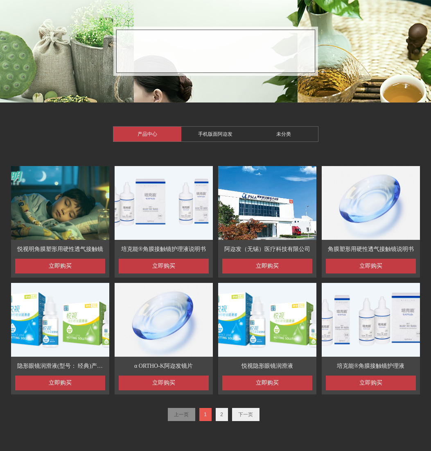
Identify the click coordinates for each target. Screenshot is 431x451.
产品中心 (147, 134)
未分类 (283, 134)
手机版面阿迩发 (215, 134)
